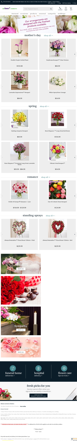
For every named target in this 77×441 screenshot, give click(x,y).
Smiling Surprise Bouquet (19, 131)
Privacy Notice (55, 439)
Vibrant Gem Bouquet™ (57, 163)
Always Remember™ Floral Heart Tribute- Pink (20, 240)
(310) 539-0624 (6, 1)
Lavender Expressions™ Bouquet (19, 92)
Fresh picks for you (38, 335)
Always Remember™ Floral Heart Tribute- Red (57, 240)
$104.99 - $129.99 (19, 208)
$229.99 (20, 246)
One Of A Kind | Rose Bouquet (57, 202)
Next (75, 54)
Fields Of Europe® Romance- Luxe (20, 202)
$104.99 (57, 137)
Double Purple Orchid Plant (19, 60)
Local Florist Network (63, 439)
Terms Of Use (47, 439)
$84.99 (57, 66)
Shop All (47, 36)
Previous (2, 54)
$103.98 (20, 66)
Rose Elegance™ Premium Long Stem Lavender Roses (20, 164)
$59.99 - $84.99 (19, 169)
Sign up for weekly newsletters (38, 342)
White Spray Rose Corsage (57, 92)
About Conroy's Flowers (7, 351)
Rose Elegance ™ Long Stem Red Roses (57, 131)
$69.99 (19, 137)
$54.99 (57, 98)
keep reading (23, 353)
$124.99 (57, 208)
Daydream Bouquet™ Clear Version (57, 60)
